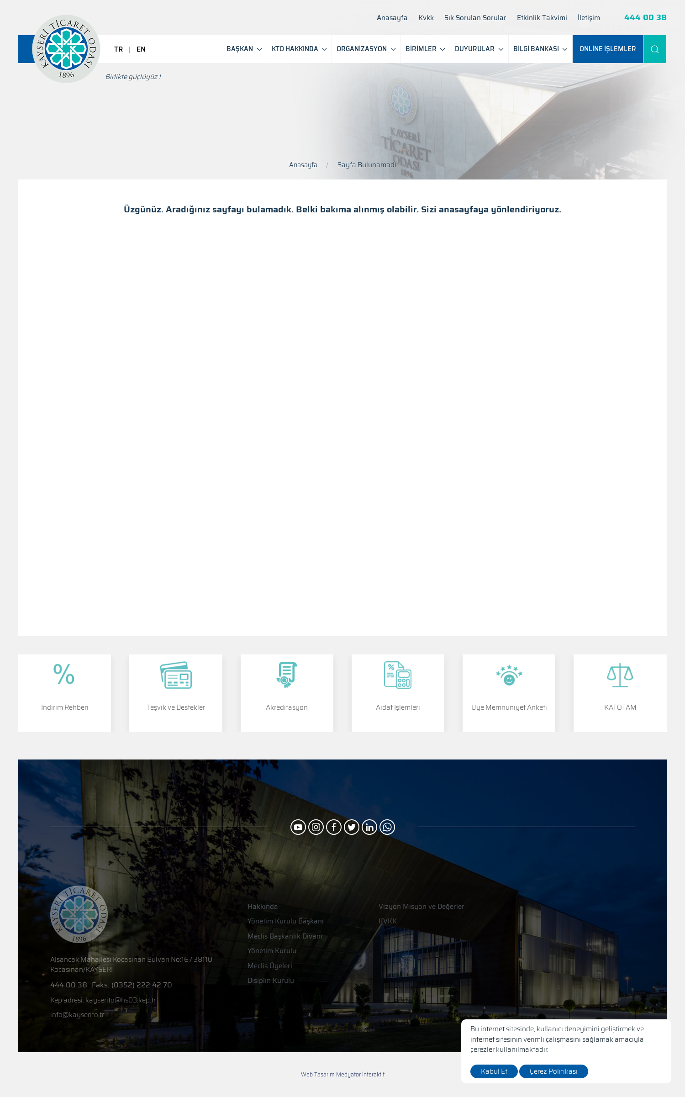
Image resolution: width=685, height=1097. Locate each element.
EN (141, 49)
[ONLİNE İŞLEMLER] (608, 49)
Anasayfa (392, 18)
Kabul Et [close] (494, 1071)
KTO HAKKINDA (299, 49)
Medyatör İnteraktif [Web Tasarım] (360, 1075)
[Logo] (66, 49)
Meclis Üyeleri (270, 966)
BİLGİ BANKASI (540, 49)
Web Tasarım (318, 1074)
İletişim (589, 18)
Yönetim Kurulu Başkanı (286, 921)
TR (118, 49)
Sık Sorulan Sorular (475, 18)
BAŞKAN (244, 49)
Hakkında (263, 907)
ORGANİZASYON (366, 49)
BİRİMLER (426, 49)
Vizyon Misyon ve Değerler (421, 907)
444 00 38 (645, 17)
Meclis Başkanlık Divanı (285, 936)
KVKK (388, 921)
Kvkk (426, 18)
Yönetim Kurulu (272, 951)
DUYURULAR (479, 49)
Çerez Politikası (554, 1071)
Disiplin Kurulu (271, 981)
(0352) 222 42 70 (141, 985)
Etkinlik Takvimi (542, 18)
